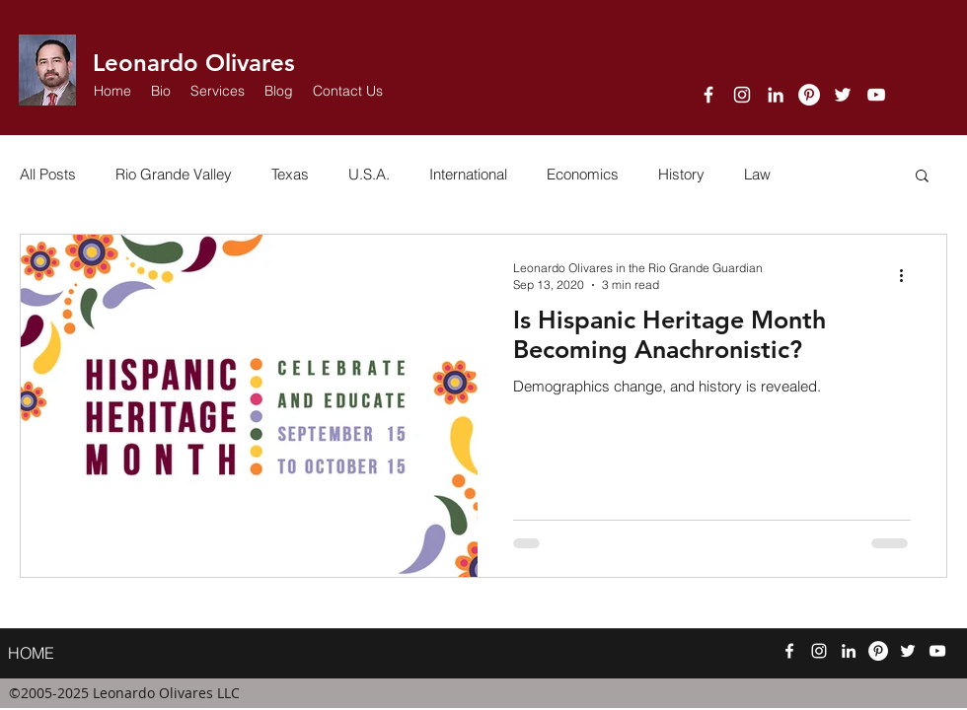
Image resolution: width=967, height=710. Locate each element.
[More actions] (908, 275)
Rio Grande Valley (173, 174)
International (468, 174)
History (681, 174)
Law (757, 174)
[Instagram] (742, 95)
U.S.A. (369, 174)
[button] (218, 91)
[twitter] (843, 95)
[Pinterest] (809, 95)
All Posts (48, 174)
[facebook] (708, 95)
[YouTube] (876, 95)
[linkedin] (775, 95)
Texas (290, 174)
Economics (583, 174)
